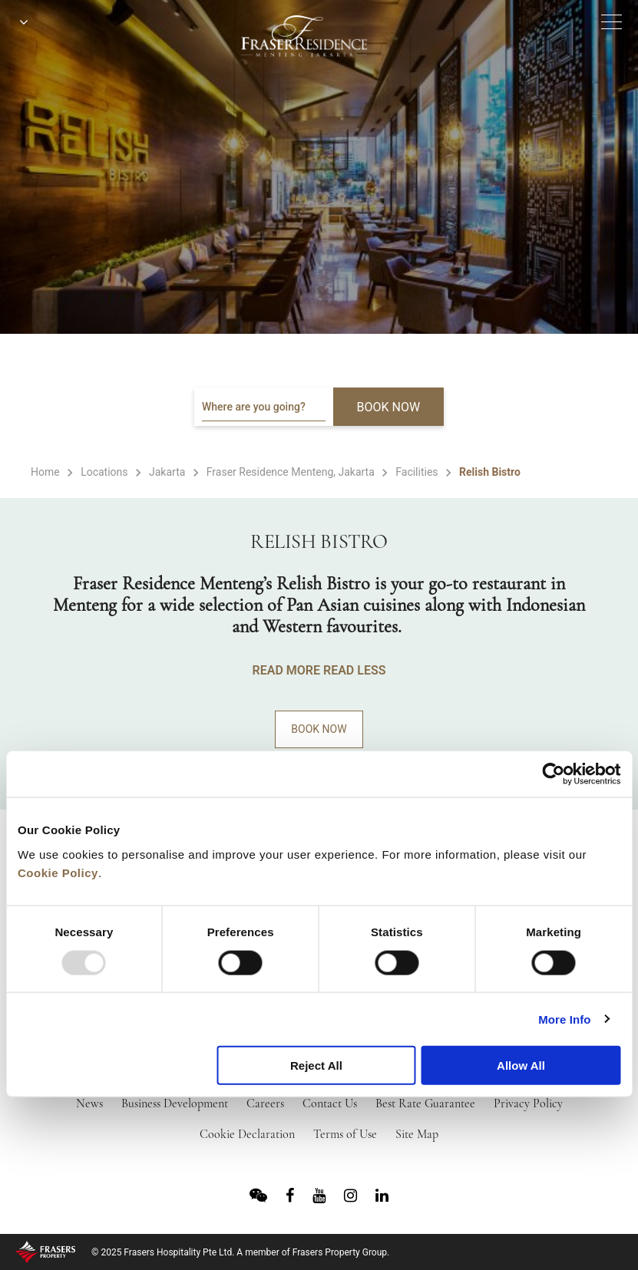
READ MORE (286, 670)
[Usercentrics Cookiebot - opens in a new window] (553, 774)
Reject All (316, 1065)
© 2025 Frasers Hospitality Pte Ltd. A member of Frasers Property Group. (240, 1252)
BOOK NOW (389, 407)
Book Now (318, 729)
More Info (564, 1018)
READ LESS (354, 670)
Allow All (521, 1065)
